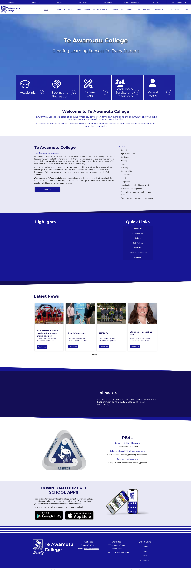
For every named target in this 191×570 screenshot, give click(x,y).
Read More (42, 347)
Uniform (60, 2)
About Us (47, 189)
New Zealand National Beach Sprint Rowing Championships (47, 333)
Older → (95, 354)
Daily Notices (83, 2)
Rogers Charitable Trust (179, 2)
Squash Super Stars (77, 333)
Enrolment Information (131, 2)
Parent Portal (35, 2)
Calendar (155, 2)
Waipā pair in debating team (141, 333)
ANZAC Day (104, 333)
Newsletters (107, 2)
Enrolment (145, 551)
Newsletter (137, 248)
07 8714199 (91, 545)
